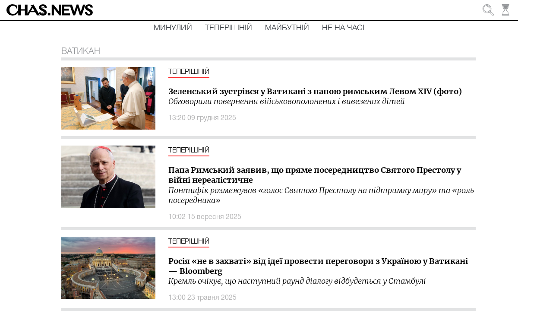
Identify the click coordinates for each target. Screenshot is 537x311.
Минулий (173, 28)
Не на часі (343, 28)
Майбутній (287, 28)
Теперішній (228, 28)
